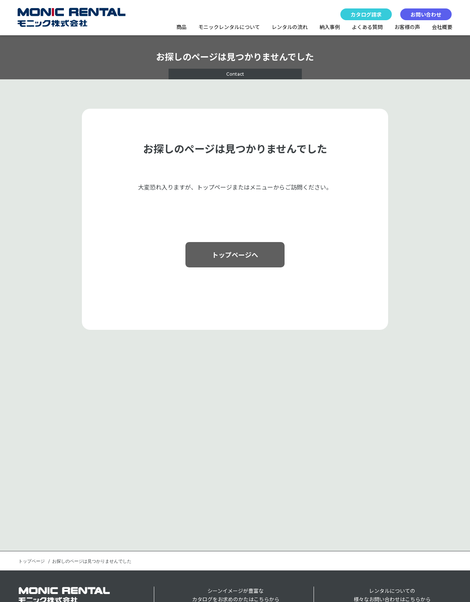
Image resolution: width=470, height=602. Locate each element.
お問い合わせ (426, 14)
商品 (181, 26)
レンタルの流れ (290, 26)
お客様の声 (407, 26)
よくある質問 (367, 26)
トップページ (31, 561)
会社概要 (442, 26)
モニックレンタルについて (229, 26)
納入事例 (329, 26)
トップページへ (235, 254)
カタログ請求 (366, 14)
